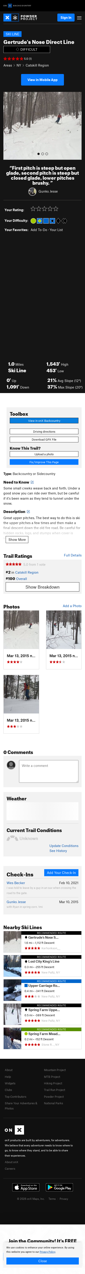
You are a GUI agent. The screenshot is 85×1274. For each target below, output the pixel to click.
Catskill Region (37, 65)
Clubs (8, 1090)
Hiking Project (53, 1083)
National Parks (53, 1103)
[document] (42, 1254)
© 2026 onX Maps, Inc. (31, 1198)
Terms (52, 1198)
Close (42, 1261)
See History (58, 851)
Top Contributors (15, 1096)
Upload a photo (44, 454)
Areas (7, 65)
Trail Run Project (54, 1090)
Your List (56, 230)
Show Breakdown (42, 586)
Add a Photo (72, 606)
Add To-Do (39, 230)
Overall (21, 579)
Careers (10, 1168)
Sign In (66, 17)
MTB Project (52, 1076)
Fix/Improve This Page (44, 462)
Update (63, 846)
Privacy (64, 1198)
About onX (11, 1162)
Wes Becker (16, 883)
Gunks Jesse (48, 191)
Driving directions (44, 431)
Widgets (10, 1083)
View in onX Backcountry (44, 420)
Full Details (73, 555)
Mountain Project (55, 1070)
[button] (7, 126)
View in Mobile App (42, 80)
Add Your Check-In (61, 873)
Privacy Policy (47, 1251)
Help (8, 1076)
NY (19, 65)
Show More (17, 539)
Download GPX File (44, 439)
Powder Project (54, 1096)
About (8, 1070)
